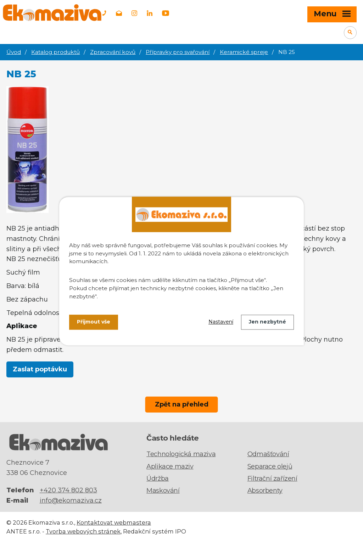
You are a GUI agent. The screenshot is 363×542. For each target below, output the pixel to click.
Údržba (157, 478)
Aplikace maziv (169, 466)
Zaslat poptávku (40, 369)
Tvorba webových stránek (83, 531)
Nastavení (220, 322)
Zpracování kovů (112, 52)
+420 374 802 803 (68, 490)
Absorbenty (265, 490)
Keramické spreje (244, 52)
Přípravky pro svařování (178, 52)
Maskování (162, 490)
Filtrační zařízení (272, 478)
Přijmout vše (93, 322)
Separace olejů (269, 466)
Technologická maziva (181, 454)
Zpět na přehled (181, 404)
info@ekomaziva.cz (71, 500)
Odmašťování (268, 454)
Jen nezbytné (267, 322)
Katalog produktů (55, 52)
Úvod (13, 52)
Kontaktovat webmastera (114, 522)
